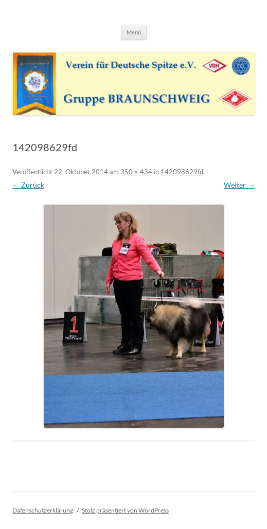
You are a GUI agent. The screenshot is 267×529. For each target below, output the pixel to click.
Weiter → (239, 184)
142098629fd (182, 172)
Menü (134, 32)
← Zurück (28, 184)
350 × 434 (136, 172)
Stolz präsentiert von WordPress (125, 510)
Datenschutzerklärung (42, 510)
